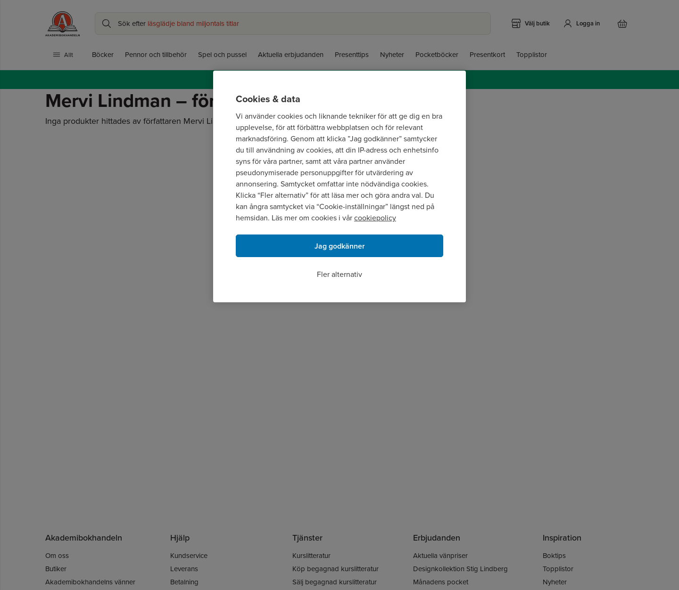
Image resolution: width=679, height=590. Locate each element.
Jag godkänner (340, 246)
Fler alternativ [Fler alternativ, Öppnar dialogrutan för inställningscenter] (339, 274)
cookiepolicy (375, 217)
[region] (339, 186)
